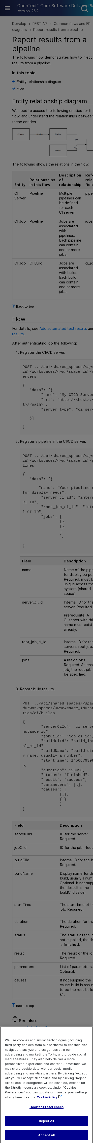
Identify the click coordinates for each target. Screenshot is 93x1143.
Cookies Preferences (46, 1110)
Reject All (46, 1124)
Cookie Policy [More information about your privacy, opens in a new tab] (47, 1101)
